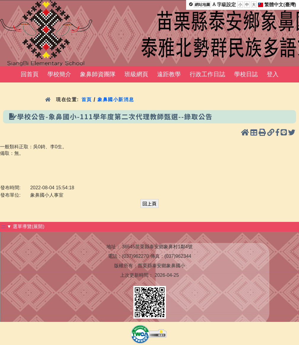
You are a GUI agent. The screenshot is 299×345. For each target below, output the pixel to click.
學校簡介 (59, 74)
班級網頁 (136, 74)
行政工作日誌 (207, 74)
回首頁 (30, 74)
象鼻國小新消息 (116, 99)
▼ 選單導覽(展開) (25, 226)
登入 (273, 74)
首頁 (87, 99)
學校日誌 (246, 74)
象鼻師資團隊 (98, 74)
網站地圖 (202, 4)
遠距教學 (169, 74)
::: (3, 226)
